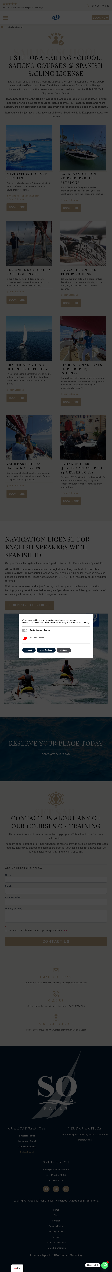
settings (87, 622)
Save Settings (46, 650)
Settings (64, 650)
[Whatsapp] (104, 1265)
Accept (29, 650)
